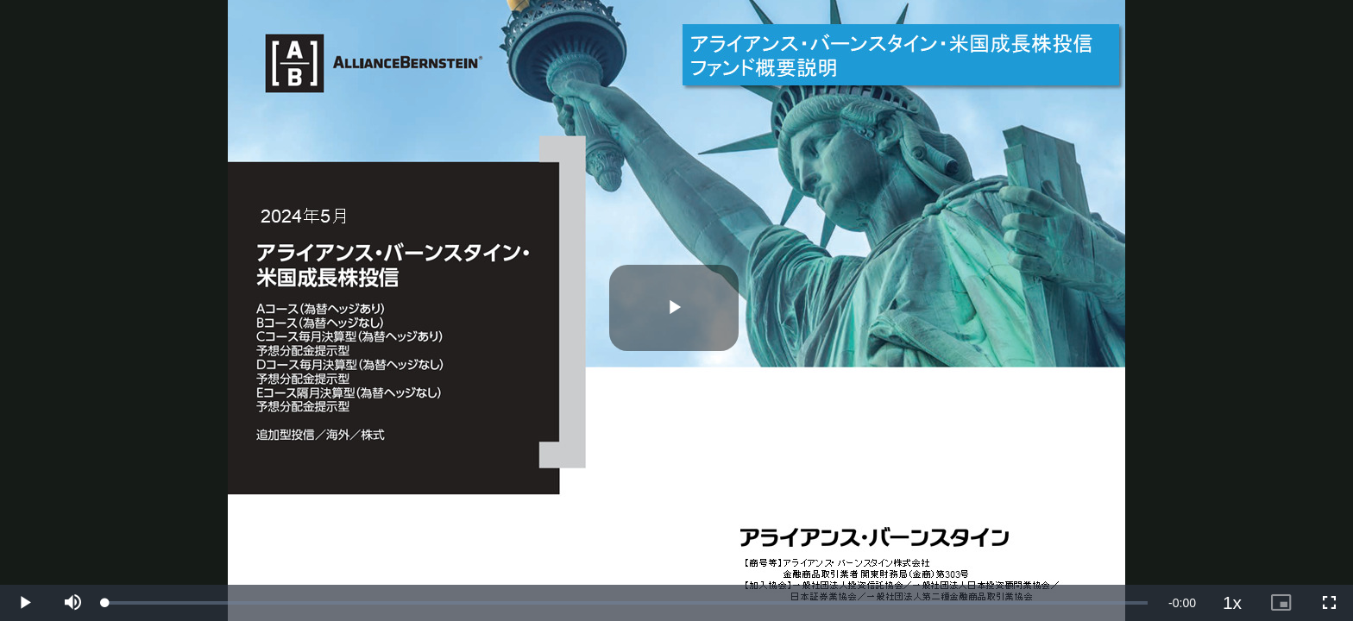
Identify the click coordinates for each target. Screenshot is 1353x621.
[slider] (626, 603)
